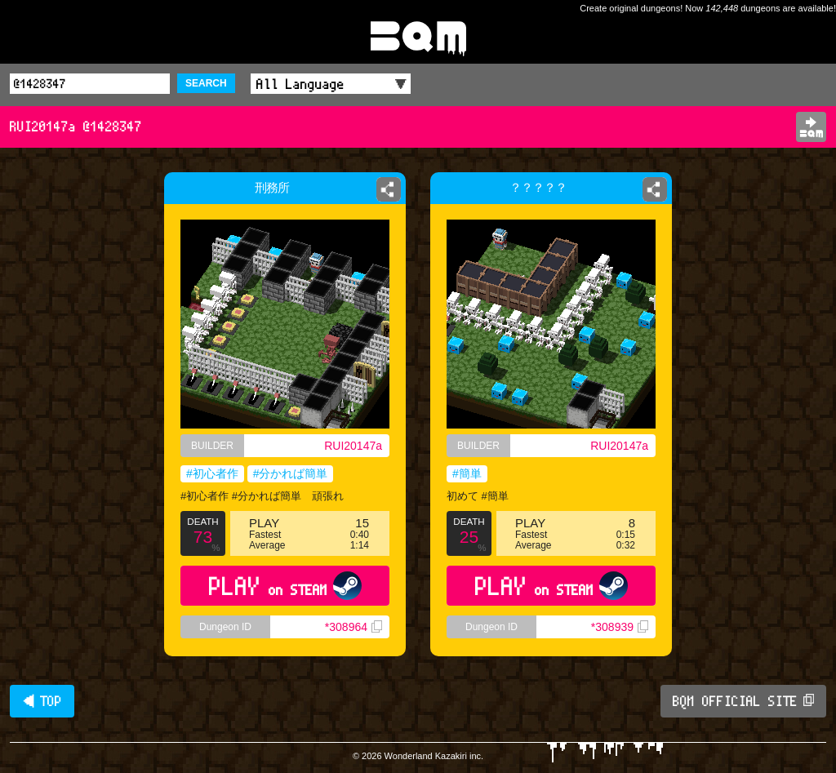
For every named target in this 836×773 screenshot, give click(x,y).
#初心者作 (212, 473)
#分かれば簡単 (290, 473)
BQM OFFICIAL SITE (743, 701)
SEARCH (206, 83)
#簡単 (467, 473)
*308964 (353, 626)
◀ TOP (42, 701)
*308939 (619, 626)
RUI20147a (353, 445)
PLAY (285, 585)
